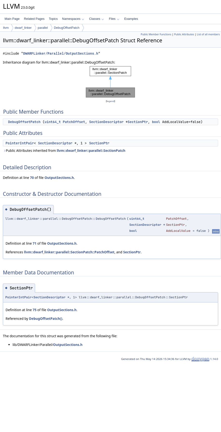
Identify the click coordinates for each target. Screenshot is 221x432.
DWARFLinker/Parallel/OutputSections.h (60, 53)
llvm (6, 27)
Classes (96, 19)
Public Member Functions (156, 34)
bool (156, 122)
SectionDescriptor (106, 122)
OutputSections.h (59, 177)
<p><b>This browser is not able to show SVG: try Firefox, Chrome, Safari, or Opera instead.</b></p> (110, 82)
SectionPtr (138, 122)
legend (110, 101)
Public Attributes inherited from (64, 150)
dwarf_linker (23, 27)
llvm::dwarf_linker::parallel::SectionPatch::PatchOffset (69, 252)
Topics (53, 19)
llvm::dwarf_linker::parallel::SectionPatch (91, 150)
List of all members (208, 34)
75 (34, 310)
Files (114, 19)
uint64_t (53, 122)
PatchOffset (74, 122)
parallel (43, 27)
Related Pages (34, 19)
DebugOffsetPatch (66, 27)
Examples (131, 19)
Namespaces (73, 19)
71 (34, 243)
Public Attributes (184, 34)
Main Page (12, 19)
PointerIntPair (20, 143)
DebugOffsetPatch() (45, 318)
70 (32, 177)
